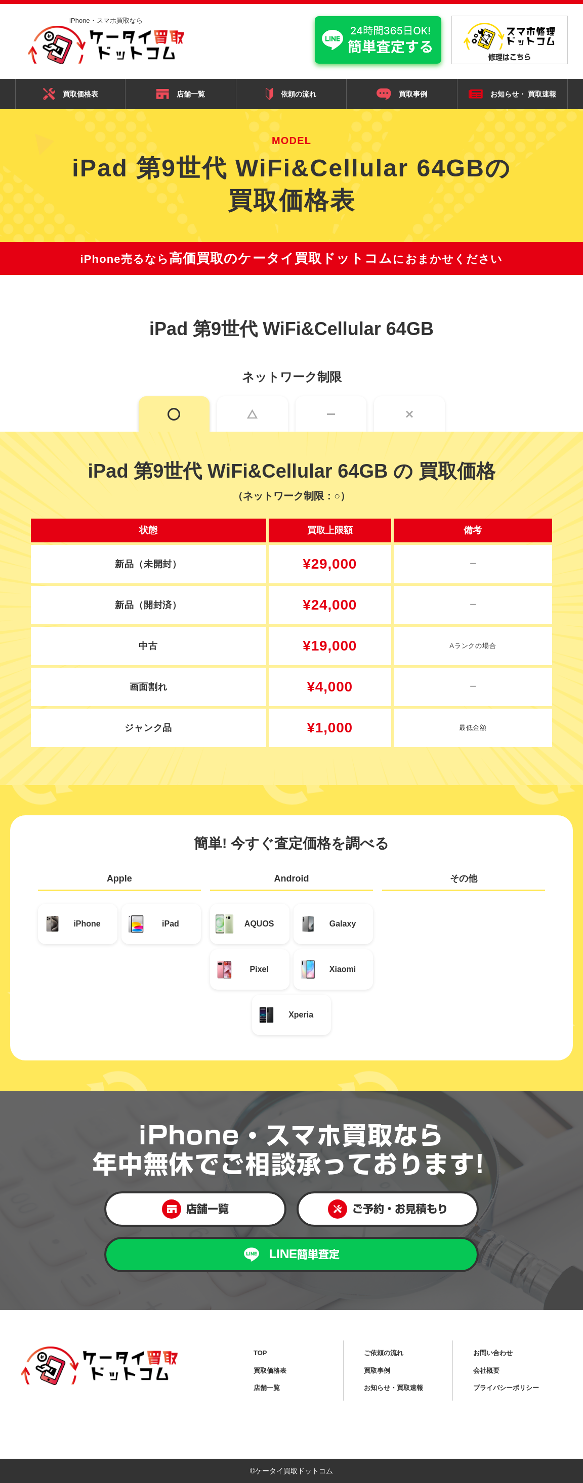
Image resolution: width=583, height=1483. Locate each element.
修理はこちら (510, 42)
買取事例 (402, 94)
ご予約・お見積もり (388, 1209)
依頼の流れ (291, 94)
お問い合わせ (493, 1353)
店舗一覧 (180, 94)
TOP (260, 1353)
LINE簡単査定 (292, 1254)
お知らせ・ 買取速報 (512, 94)
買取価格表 (70, 94)
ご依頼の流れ (383, 1353)
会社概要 (486, 1370)
